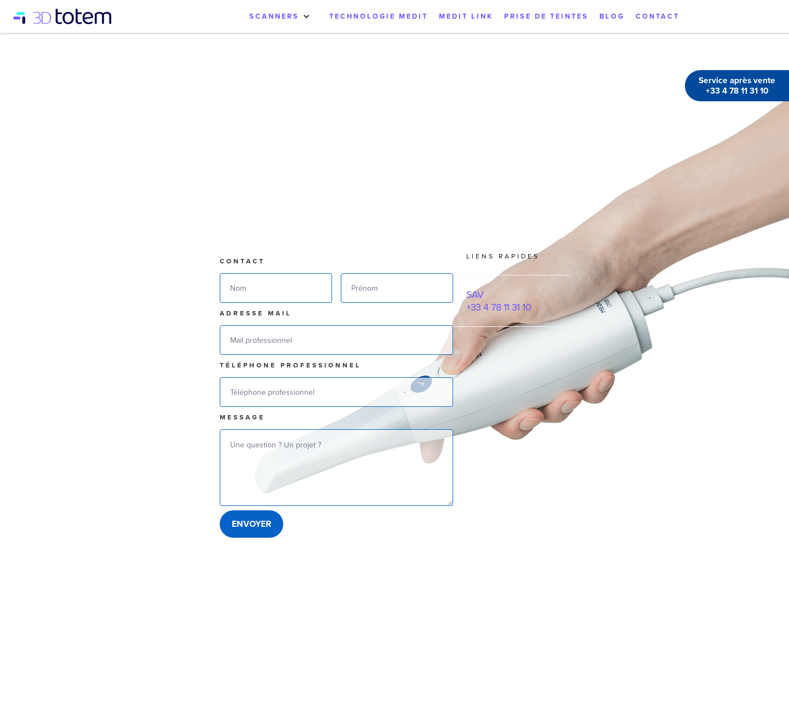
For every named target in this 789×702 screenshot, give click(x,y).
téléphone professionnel (290, 365)
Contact (242, 261)
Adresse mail (255, 313)
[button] (279, 16)
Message (242, 417)
